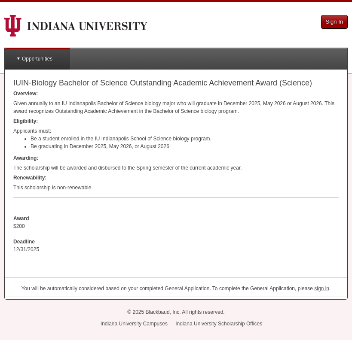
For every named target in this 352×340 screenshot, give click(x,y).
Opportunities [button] (37, 59)
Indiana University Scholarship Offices (218, 324)
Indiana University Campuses (134, 324)
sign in (321, 288)
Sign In (334, 21)
